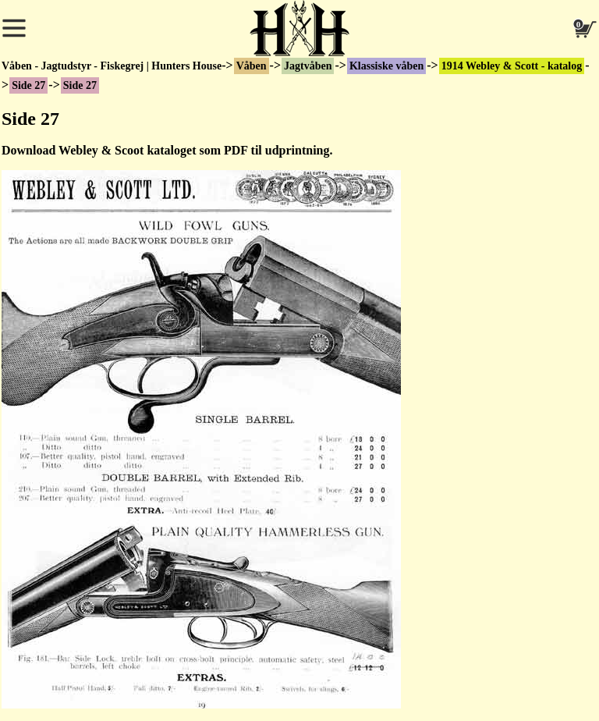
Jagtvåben (307, 66)
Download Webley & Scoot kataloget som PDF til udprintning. (167, 150)
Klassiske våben (386, 66)
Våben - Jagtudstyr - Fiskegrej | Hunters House (112, 66)
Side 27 (28, 85)
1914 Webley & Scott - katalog (512, 66)
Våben (251, 66)
